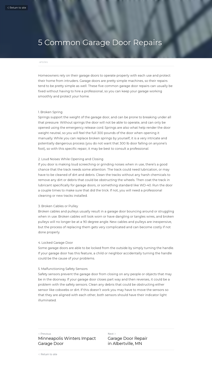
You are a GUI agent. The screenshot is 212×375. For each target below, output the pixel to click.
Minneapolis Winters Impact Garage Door (67, 341)
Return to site (16, 7)
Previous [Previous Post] (44, 333)
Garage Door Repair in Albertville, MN (127, 341)
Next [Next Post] (112, 333)
